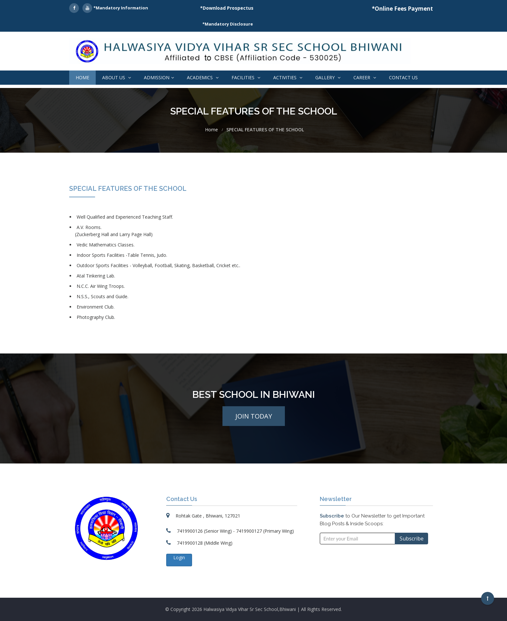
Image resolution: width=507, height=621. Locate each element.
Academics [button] (203, 77)
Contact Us (403, 77)
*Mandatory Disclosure (227, 24)
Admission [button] (159, 77)
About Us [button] (116, 77)
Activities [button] (287, 77)
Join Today (253, 416)
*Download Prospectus (226, 8)
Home (82, 77)
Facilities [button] (246, 77)
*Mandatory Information (120, 8)
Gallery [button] (327, 77)
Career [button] (364, 77)
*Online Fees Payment (402, 8)
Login (179, 557)
